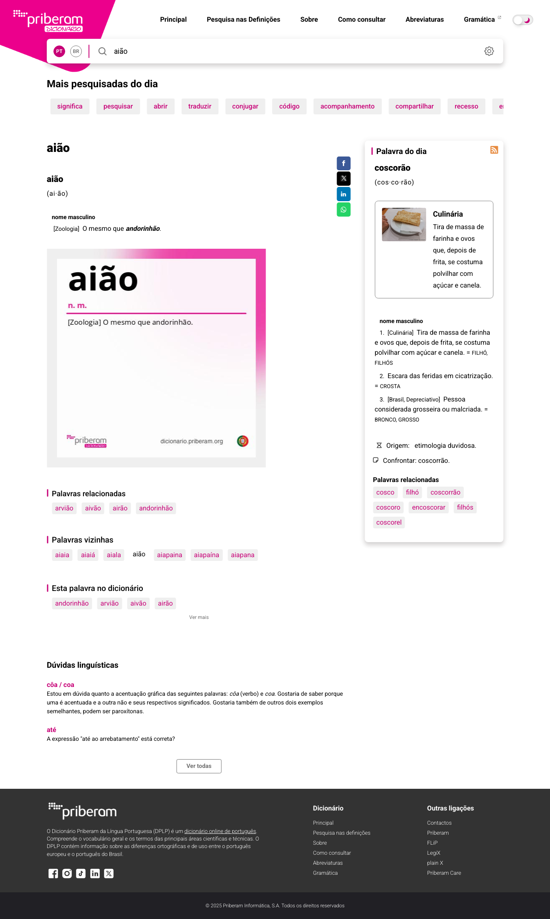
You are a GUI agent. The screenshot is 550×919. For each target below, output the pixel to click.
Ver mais (199, 617)
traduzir (199, 106)
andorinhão (155, 508)
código (289, 106)
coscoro (388, 507)
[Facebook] (53, 877)
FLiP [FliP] (432, 843)
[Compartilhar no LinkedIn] (343, 194)
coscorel (389, 522)
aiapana (243, 555)
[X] (109, 877)
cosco (385, 492)
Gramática (483, 19)
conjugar (245, 106)
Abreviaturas (425, 19)
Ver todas (198, 766)
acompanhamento (347, 106)
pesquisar (118, 106)
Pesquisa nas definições (341, 833)
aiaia (62, 555)
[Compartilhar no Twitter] (343, 179)
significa (70, 106)
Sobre (309, 19)
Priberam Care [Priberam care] (444, 873)
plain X (435, 863)
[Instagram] (67, 877)
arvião (64, 508)
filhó (412, 492)
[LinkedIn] (95, 877)
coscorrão (446, 492)
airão (120, 508)
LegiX (434, 853)
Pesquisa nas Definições (243, 19)
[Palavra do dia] (494, 150)
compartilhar (414, 106)
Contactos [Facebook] (439, 823)
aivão (93, 508)
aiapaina (169, 555)
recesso (467, 106)
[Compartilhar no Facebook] (343, 164)
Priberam (438, 833)
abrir (160, 106)
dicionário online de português (220, 831)
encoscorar (429, 507)
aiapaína (206, 555)
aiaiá (88, 555)
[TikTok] (81, 877)
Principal (323, 823)
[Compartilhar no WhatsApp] (343, 209)
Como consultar (361, 19)
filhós (465, 507)
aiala (114, 555)
